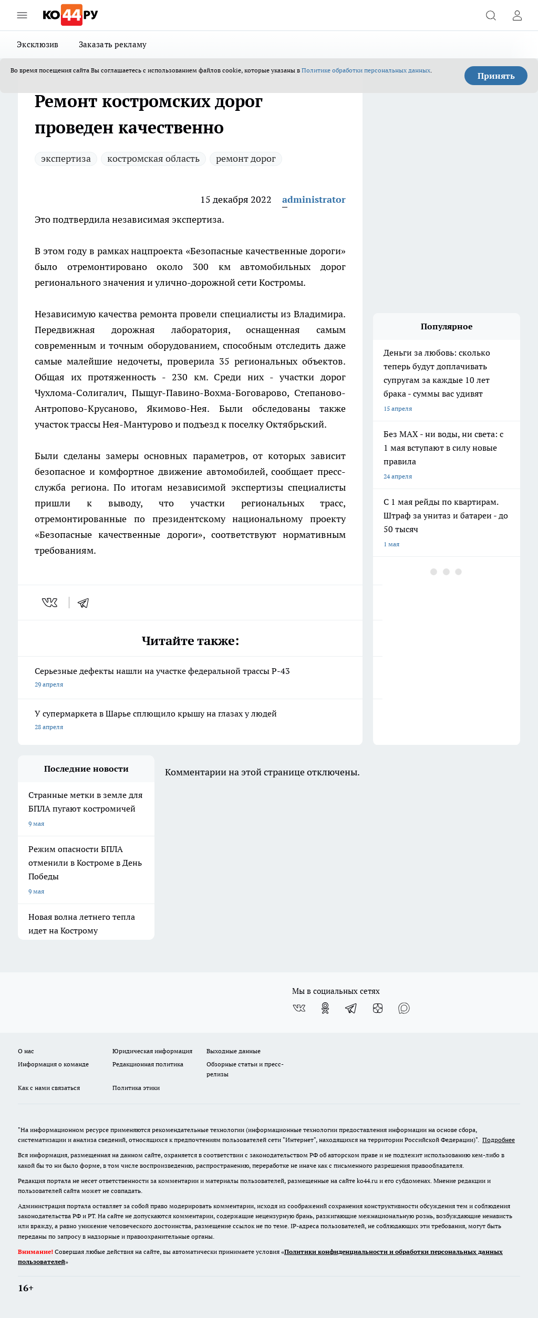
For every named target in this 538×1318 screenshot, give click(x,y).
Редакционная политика (147, 1064)
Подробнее (498, 1140)
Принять (496, 75)
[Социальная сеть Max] (404, 1008)
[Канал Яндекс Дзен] (378, 1008)
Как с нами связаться (49, 1088)
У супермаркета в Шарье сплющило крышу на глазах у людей (190, 721)
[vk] (51, 602)
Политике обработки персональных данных (366, 70)
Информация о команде (53, 1064)
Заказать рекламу (113, 44)
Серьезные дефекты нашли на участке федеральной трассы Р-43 (190, 678)
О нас (26, 1051)
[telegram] (86, 602)
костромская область (153, 158)
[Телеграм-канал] (351, 1008)
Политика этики (136, 1088)
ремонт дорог (246, 158)
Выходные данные (233, 1051)
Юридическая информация (152, 1051)
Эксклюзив (38, 44)
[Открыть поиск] (490, 15)
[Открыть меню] (22, 15)
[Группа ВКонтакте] (299, 1008)
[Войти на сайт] (516, 15)
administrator (314, 199)
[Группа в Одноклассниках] (325, 1008)
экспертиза (66, 158)
